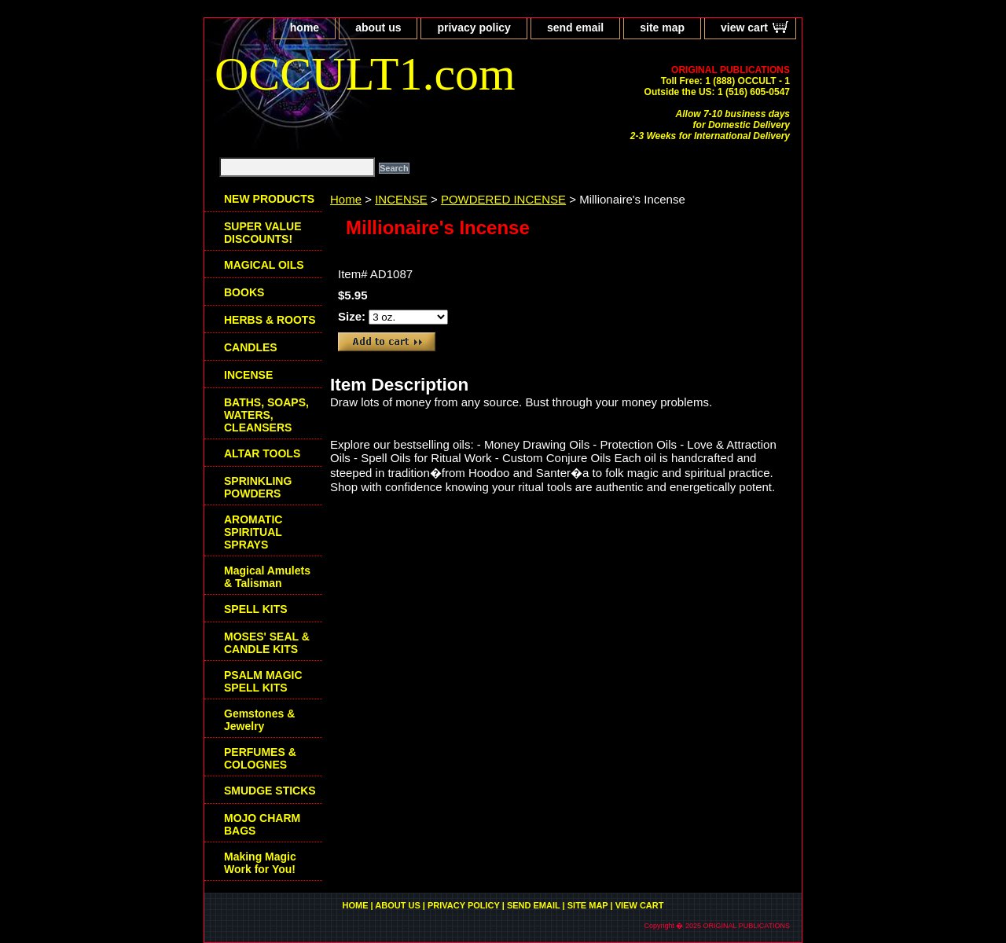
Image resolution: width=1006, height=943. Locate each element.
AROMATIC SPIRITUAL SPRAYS (253, 532)
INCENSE (401, 199)
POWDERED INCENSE (503, 199)
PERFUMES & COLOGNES (260, 758)
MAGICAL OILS (264, 265)
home (304, 27)
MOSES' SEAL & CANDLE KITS (267, 642)
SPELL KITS (256, 609)
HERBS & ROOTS (270, 320)
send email (575, 27)
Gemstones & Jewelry (259, 719)
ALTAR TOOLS (262, 453)
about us (378, 27)
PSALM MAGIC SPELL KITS (263, 681)
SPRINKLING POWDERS (258, 487)
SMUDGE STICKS (270, 790)
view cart (744, 27)
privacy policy (473, 27)
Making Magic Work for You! (260, 862)
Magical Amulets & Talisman (267, 576)
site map (662, 27)
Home (346, 199)
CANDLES (250, 347)
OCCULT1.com (365, 74)
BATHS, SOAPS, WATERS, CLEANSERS (266, 415)
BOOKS (244, 292)
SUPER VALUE (263, 232)
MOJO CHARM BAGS (262, 824)
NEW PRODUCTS (269, 199)
